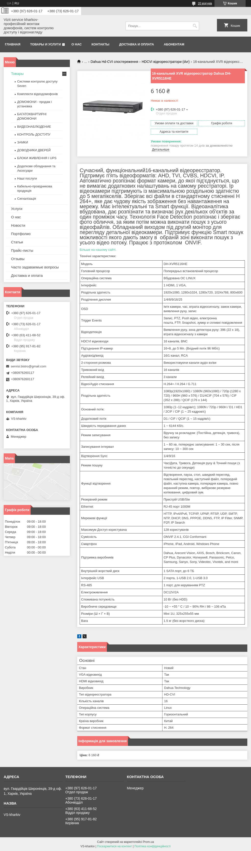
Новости (18, 225)
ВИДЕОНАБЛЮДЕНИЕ (34, 126)
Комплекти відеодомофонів (37, 94)
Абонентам (174, 44)
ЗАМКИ (22, 142)
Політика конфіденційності (152, 846)
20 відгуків (205, 3)
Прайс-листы (22, 250)
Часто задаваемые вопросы (35, 267)
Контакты (100, 44)
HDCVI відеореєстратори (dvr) (165, 62)
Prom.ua (148, 842)
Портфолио (21, 234)
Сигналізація (26, 198)
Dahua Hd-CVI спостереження (114, 62)
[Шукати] (194, 26)
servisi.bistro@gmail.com (28, 366)
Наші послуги (27, 178)
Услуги (16, 209)
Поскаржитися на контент (114, 846)
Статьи (17, 242)
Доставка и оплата (136, 44)
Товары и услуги (45, 44)
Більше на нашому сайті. (98, 249)
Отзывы (18, 259)
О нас (77, 44)
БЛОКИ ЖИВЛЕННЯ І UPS (37, 158)
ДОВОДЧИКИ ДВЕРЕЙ (34, 150)
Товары (17, 73)
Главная (12, 44)
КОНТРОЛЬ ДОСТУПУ (33, 134)
